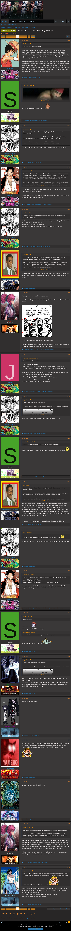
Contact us (42, 922)
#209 (68, 396)
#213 (68, 571)
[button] (17, 21)
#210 (68, 438)
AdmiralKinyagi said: (29, 441)
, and (39, 391)
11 (17, 36)
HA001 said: (27, 44)
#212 (68, 529)
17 (29, 36)
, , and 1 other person (44, 608)
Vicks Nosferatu (11, 810)
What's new (22, 21)
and (33, 77)
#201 (68, 40)
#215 (68, 656)
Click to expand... (46, 100)
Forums (4, 21)
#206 (68, 251)
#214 (68, 612)
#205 (68, 209)
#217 (68, 740)
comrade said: (27, 171)
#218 (68, 782)
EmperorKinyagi (11, 153)
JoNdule (11, 382)
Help (66, 922)
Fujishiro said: (27, 616)
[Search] (68, 21)
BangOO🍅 (5, 33)
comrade (11, 68)
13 (23, 36)
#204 (68, 167)
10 (14, 36)
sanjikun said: (27, 212)
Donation (13, 21)
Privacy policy (59, 922)
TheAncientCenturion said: (31, 358)
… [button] (9, 36)
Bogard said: (27, 400)
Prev (3, 36)
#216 (68, 698)
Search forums (12, 24)
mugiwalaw (11, 768)
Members (32, 21)
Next (33, 36)
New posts (3, 24)
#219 (68, 823)
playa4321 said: (28, 827)
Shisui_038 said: (28, 532)
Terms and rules (50, 922)
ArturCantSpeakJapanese (11, 279)
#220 (68, 867)
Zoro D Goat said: (28, 85)
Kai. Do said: (27, 129)
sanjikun (11, 195)
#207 (68, 293)
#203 (68, 125)
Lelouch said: (27, 254)
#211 (68, 481)
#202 (68, 82)
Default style (5, 922)
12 (20, 36)
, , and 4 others (39, 204)
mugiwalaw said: (28, 871)
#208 (68, 354)
